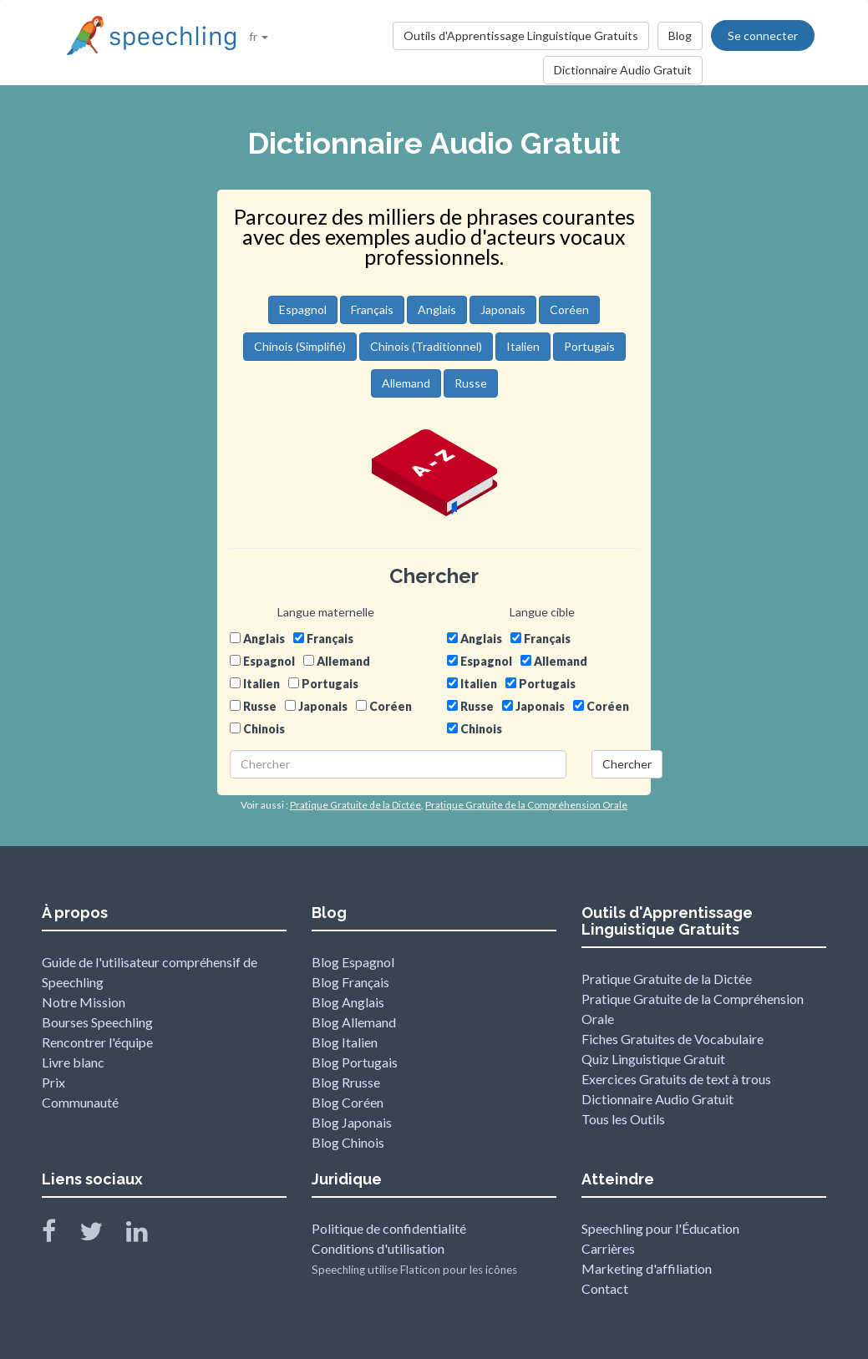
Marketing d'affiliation (646, 1268)
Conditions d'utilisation (378, 1248)
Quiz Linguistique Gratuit (653, 1059)
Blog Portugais (355, 1062)
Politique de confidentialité (389, 1228)
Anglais (437, 309)
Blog (680, 35)
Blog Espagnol (353, 962)
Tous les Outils (623, 1119)
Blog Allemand (354, 1022)
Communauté (80, 1102)
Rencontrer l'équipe (97, 1042)
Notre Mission (83, 1002)
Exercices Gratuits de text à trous (676, 1079)
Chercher (627, 764)
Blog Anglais (348, 1002)
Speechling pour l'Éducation (660, 1228)
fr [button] (258, 36)
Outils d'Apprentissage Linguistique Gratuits (521, 35)
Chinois (264, 729)
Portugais (589, 346)
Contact (604, 1288)
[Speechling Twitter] (101, 1235)
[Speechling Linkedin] (147, 1235)
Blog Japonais (352, 1122)
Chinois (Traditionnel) (426, 346)
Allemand (406, 383)
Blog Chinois (348, 1142)
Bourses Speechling (97, 1022)
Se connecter (763, 35)
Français (372, 309)
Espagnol (303, 309)
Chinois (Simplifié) (300, 346)
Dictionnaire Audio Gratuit (623, 70)
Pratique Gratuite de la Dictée (666, 978)
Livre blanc (73, 1062)
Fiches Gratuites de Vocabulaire (672, 1039)
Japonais (502, 309)
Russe (470, 383)
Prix (53, 1082)
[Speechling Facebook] (59, 1235)
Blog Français (350, 982)
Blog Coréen (347, 1102)
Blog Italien (345, 1042)
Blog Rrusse (346, 1082)
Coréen (569, 309)
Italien (523, 346)
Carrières (608, 1248)
